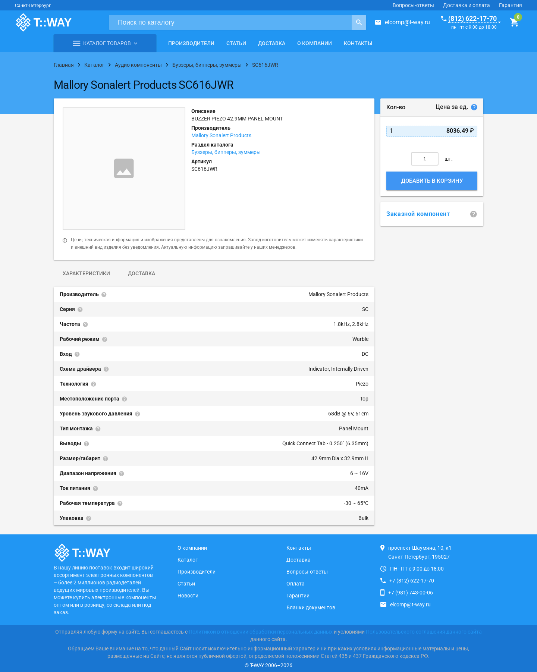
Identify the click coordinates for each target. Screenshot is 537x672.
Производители (191, 43)
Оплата (295, 584)
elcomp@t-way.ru (407, 22)
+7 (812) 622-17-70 (411, 581)
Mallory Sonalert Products (221, 135)
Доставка (271, 43)
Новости (188, 596)
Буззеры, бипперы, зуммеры (226, 152)
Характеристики (86, 273)
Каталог (188, 560)
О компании (314, 43)
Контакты (358, 43)
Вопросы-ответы (413, 5)
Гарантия (510, 5)
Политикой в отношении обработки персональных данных (261, 632)
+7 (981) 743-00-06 (410, 593)
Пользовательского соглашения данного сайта (424, 632)
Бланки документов (310, 607)
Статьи (236, 43)
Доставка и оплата (466, 5)
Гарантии (298, 596)
